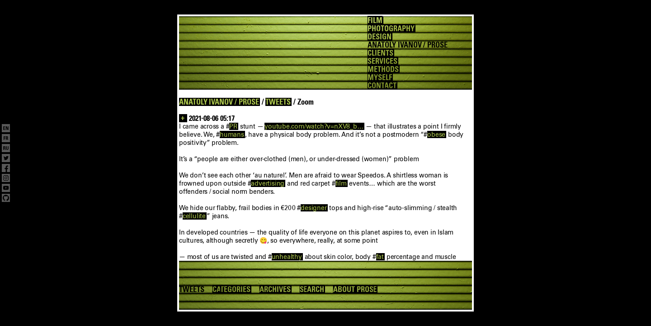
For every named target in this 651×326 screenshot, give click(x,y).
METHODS (383, 69)
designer (313, 207)
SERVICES (382, 61)
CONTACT (382, 86)
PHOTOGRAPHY (391, 28)
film (341, 183)
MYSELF (380, 77)
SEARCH (312, 289)
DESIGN (380, 37)
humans (232, 134)
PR (233, 126)
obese (436, 134)
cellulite (194, 216)
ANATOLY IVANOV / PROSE (219, 102)
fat (380, 256)
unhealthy (287, 256)
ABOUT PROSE (355, 289)
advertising (267, 183)
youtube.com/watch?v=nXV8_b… (313, 126)
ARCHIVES (275, 289)
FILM (375, 20)
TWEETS (278, 102)
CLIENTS (380, 53)
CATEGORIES (231, 289)
